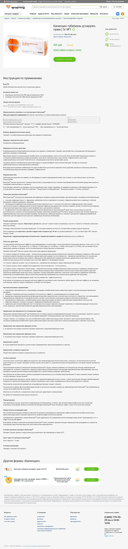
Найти (103, 7)
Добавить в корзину (65, 59)
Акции (66, 14)
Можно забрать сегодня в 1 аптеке (67, 50)
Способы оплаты (9, 521)
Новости (40, 524)
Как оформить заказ (10, 516)
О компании (41, 516)
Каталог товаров (12, 14)
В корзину (91, 469)
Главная (33, 14)
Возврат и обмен (9, 519)
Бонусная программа (79, 14)
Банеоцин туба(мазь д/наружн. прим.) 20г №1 (30, 469)
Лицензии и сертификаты (45, 526)
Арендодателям (75, 521)
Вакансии (94, 14)
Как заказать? (56, 14)
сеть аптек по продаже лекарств (33, 546)
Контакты (104, 14)
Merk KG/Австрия (62, 469)
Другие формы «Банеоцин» (62, 37)
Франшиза (73, 516)
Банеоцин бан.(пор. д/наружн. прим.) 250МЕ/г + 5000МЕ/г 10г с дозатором (31, 480)
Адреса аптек (43, 14)
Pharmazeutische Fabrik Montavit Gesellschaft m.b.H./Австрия (62, 480)
